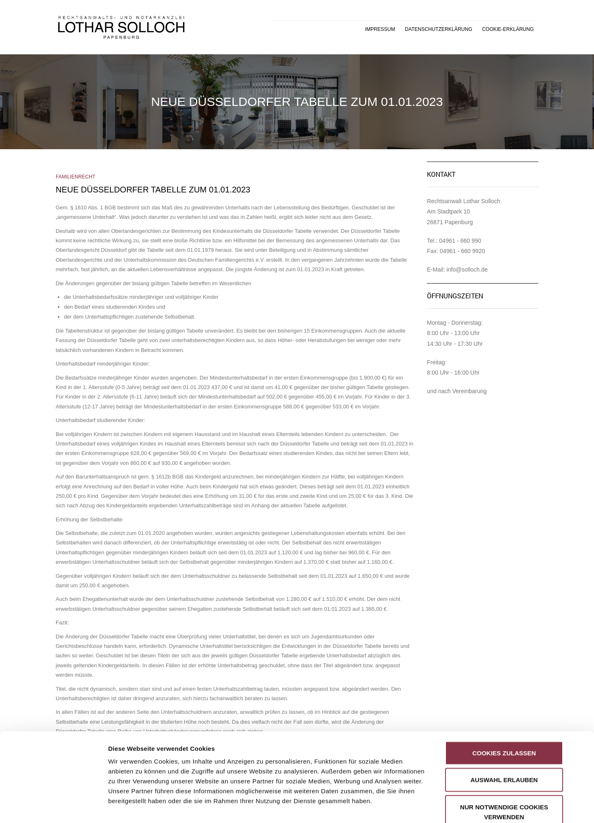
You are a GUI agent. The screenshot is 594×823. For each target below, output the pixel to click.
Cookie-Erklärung (508, 29)
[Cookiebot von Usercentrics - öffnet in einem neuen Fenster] (53, 807)
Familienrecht (75, 177)
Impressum (380, 29)
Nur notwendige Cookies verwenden (504, 763)
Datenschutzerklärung (438, 29)
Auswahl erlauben (503, 732)
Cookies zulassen (504, 704)
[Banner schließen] (581, 696)
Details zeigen (439, 806)
